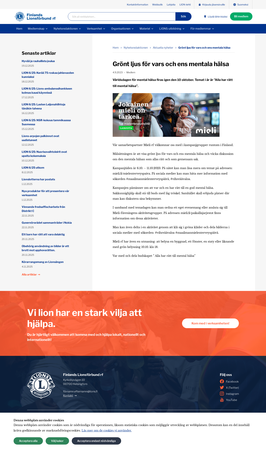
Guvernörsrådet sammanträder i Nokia (47, 222)
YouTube (228, 400)
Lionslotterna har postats (38, 179)
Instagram (229, 394)
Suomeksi (240, 4)
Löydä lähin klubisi (215, 16)
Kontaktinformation (137, 4)
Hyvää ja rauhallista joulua (38, 61)
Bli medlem (241, 16)
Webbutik (157, 4)
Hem (19, 28)
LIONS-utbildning (170, 28)
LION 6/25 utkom (33, 167)
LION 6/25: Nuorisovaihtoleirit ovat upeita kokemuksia (44, 154)
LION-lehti (185, 4)
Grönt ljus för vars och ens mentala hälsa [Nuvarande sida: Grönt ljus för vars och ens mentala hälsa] (204, 47)
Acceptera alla (28, 441)
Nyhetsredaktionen (66, 28)
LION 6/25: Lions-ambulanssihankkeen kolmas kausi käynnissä (47, 90)
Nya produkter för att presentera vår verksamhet (45, 193)
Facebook (229, 381)
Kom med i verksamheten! (210, 323)
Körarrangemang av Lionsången (43, 262)
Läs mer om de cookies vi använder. (107, 430)
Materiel (145, 28)
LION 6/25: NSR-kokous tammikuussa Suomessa (46, 122)
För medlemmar (201, 28)
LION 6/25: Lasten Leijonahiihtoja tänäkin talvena (43, 106)
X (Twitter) (229, 387)
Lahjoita (171, 4)
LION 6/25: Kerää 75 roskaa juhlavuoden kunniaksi (48, 75)
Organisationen (120, 28)
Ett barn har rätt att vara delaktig (43, 234)
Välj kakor (57, 441)
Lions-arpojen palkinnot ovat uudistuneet (40, 138)
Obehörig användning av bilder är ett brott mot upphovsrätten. (45, 248)
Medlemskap (36, 28)
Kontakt (68, 395)
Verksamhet (94, 28)
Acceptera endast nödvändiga (96, 441)
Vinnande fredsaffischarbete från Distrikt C (43, 209)
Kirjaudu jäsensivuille (211, 4)
